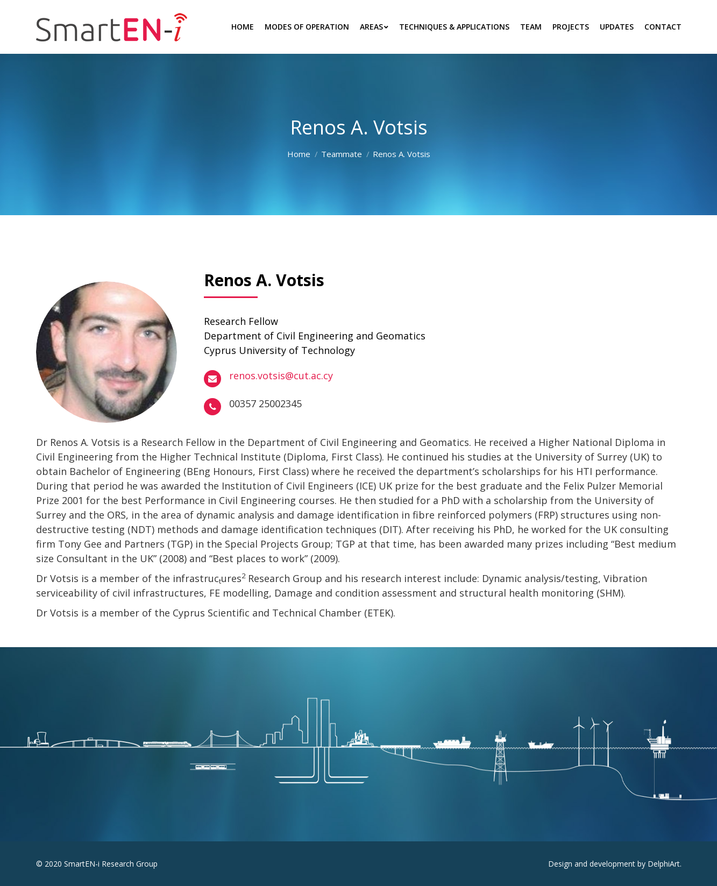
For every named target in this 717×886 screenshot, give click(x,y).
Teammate (341, 153)
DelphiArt (664, 864)
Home (298, 153)
